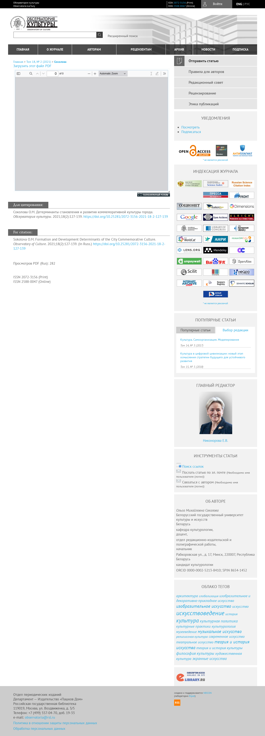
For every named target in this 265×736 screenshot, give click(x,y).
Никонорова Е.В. (215, 440)
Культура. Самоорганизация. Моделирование (209, 339)
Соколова (60, 62)
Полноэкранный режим (149, 194)
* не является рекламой (215, 159)
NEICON (207, 692)
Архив (179, 49)
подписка (240, 49)
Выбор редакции (235, 330)
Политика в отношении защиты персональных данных (55, 723)
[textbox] (54, 35)
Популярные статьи (195, 330)
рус (247, 4)
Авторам (94, 49)
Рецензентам (141, 49)
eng (239, 4)
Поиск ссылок (193, 466)
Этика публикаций (204, 104)
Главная (23, 49)
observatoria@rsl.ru (40, 717)
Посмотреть (190, 127)
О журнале (55, 49)
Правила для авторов (206, 71)
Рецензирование (202, 93)
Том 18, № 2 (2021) (38, 62)
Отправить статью (204, 60)
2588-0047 (179, 5)
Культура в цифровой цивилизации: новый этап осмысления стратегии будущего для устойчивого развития (212, 357)
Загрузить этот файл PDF (32, 66)
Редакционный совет (206, 82)
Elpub (192, 695)
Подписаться (191, 132)
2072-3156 (179, 2)
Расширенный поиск (123, 36)
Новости (208, 49)
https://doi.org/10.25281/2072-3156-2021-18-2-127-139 (125, 216)
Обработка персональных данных (39, 728)
